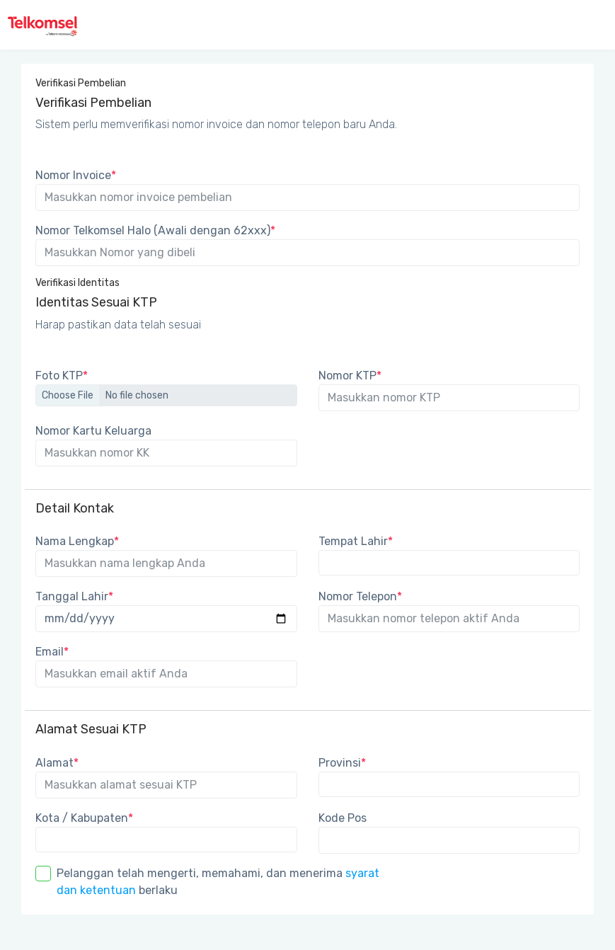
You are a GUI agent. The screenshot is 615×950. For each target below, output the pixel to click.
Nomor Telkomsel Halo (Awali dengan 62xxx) (155, 230)
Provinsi (342, 762)
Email (52, 651)
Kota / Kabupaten (84, 818)
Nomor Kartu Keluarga (93, 430)
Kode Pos (342, 818)
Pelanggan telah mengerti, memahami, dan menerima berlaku (218, 881)
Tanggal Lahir (74, 596)
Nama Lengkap (77, 541)
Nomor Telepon (360, 596)
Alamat (57, 762)
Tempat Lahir (355, 541)
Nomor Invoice (75, 175)
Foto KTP (61, 375)
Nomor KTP (349, 375)
